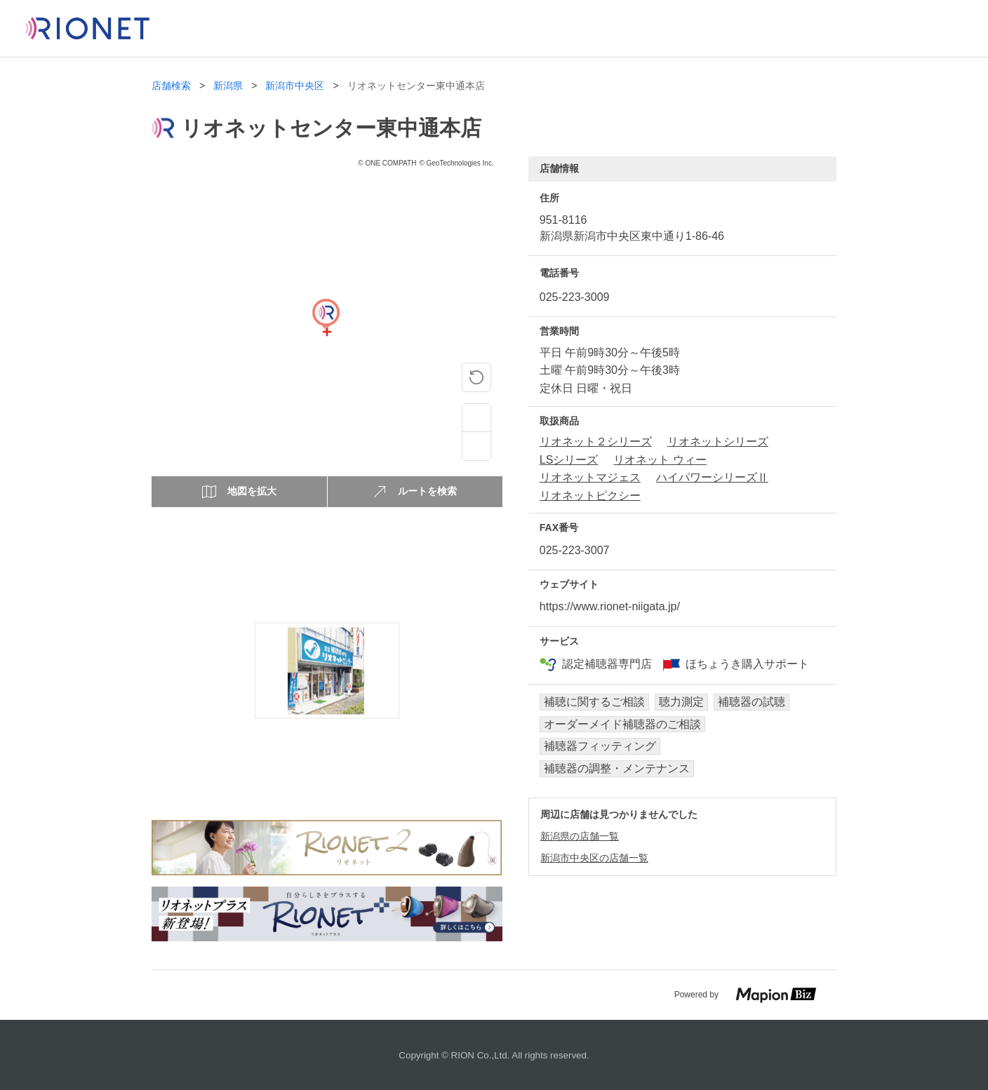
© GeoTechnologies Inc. (456, 163)
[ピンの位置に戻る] (476, 377)
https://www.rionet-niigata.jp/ (610, 606)
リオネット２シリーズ (596, 442)
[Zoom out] (476, 446)
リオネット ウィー (659, 460)
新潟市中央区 (294, 86)
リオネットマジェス (590, 477)
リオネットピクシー (590, 496)
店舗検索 (171, 86)
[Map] (326, 331)
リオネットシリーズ (717, 442)
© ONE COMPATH (387, 163)
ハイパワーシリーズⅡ (712, 477)
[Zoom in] (476, 418)
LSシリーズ (569, 460)
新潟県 (228, 86)
